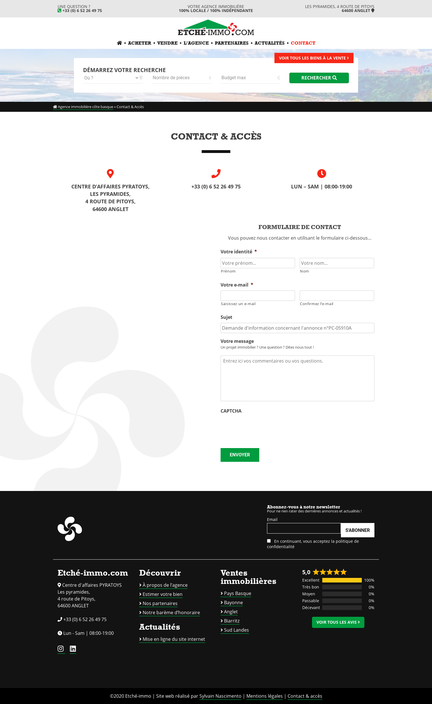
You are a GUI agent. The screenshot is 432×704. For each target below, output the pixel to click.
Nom (304, 271)
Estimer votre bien (162, 594)
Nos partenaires (160, 603)
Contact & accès (305, 696)
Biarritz (231, 621)
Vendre (167, 43)
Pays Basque (237, 593)
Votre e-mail (237, 285)
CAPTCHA (231, 411)
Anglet (231, 611)
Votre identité (239, 252)
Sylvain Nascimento (220, 696)
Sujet (226, 317)
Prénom (228, 271)
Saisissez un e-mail (238, 303)
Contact (303, 43)
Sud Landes (236, 630)
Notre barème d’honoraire (171, 612)
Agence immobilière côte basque (83, 106)
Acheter (139, 43)
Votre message (237, 341)
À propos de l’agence (165, 585)
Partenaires (232, 43)
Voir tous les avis (338, 622)
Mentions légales (264, 696)
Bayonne (233, 602)
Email (272, 519)
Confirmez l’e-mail (316, 303)
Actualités (270, 43)
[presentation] (264, 428)
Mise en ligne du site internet (174, 639)
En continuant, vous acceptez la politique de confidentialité (313, 543)
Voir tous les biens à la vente (314, 57)
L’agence (196, 43)
